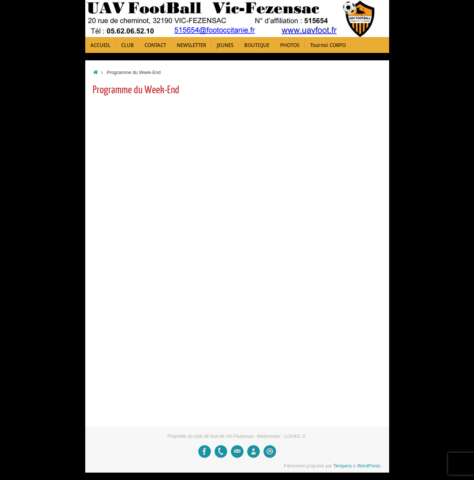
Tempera (343, 466)
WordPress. (369, 466)
